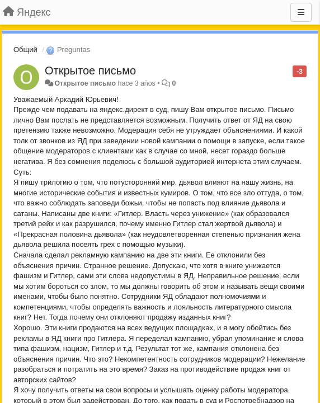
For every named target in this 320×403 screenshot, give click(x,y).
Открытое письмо (90, 70)
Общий (25, 49)
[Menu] (301, 12)
